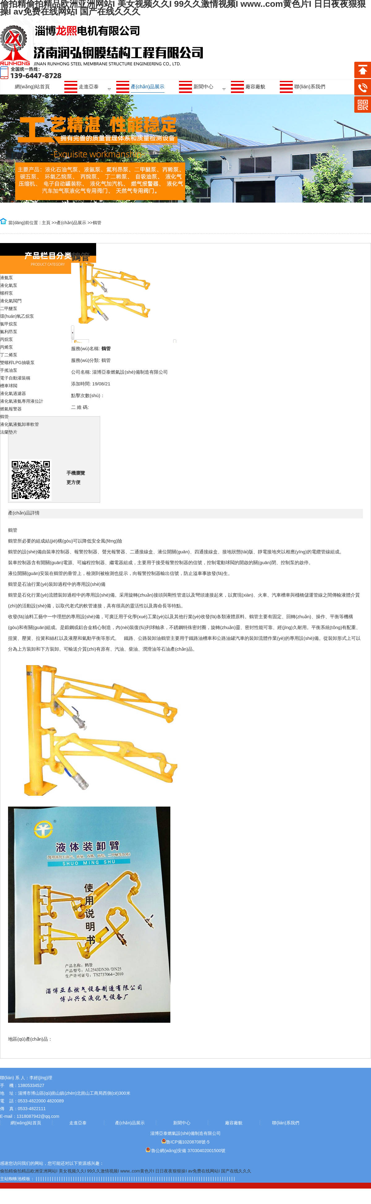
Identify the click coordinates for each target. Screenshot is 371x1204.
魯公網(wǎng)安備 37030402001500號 (186, 1150)
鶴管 (97, 222)
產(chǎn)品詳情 (24, 512)
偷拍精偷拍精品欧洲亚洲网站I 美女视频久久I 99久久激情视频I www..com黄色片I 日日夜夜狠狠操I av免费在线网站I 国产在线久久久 (125, 1170)
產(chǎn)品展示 (71, 222)
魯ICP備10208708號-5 (185, 1141)
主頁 (46, 222)
